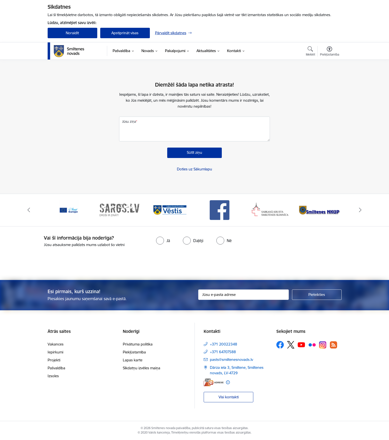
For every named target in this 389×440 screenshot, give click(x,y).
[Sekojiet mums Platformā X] (290, 344)
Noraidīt (72, 33)
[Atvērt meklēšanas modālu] (310, 52)
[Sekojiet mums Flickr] (312, 344)
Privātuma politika (138, 344)
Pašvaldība (56, 368)
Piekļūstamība (134, 352)
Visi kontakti (229, 397)
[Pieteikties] (317, 294)
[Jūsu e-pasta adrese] (243, 294)
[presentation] (203, 261)
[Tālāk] (360, 210)
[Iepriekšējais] (29, 210)
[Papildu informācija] (228, 382)
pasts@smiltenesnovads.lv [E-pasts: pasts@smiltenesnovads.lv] (231, 359)
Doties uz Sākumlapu (194, 169)
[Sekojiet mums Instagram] (322, 344)
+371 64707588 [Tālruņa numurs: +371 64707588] (223, 351)
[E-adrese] (214, 382)
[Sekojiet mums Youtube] (301, 344)
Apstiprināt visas (124, 33)
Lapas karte (132, 360)
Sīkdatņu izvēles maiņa (141, 368)
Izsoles (53, 376)
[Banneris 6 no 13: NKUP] (320, 209)
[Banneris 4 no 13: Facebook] (219, 209)
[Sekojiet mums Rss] (333, 344)
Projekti (54, 360)
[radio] (163, 241)
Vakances (56, 344)
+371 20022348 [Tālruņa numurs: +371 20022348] (223, 344)
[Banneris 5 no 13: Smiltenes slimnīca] (270, 209)
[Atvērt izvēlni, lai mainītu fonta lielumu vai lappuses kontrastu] (330, 52)
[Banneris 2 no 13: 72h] (119, 209)
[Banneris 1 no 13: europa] (69, 209)
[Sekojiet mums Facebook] (280, 344)
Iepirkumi (55, 352)
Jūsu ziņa (129, 121)
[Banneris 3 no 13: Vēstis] (169, 209)
